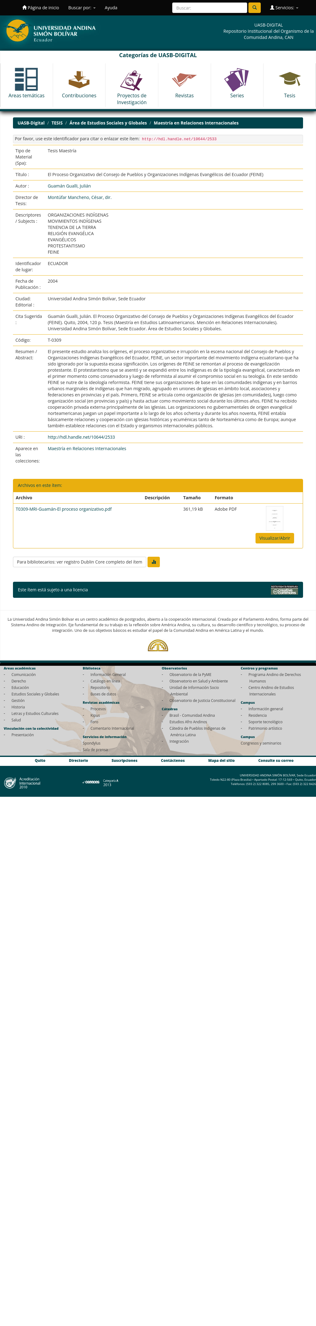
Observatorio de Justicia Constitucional (202, 700)
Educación (20, 687)
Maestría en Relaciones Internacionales (196, 123)
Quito (40, 760)
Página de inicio (40, 8)
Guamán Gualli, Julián (69, 186)
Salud (16, 719)
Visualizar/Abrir (275, 538)
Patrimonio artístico (265, 728)
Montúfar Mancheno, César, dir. (80, 197)
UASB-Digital (31, 123)
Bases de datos (103, 693)
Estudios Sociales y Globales (35, 693)
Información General (108, 674)
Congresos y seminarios (261, 743)
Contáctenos (173, 760)
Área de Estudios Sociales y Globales (108, 123)
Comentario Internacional (112, 728)
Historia (18, 706)
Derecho (18, 680)
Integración (179, 741)
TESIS (57, 123)
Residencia (257, 715)
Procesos (98, 708)
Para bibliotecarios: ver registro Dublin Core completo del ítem (79, 562)
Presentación (22, 734)
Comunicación (23, 674)
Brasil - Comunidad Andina (192, 715)
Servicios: (284, 8)
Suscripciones (124, 760)
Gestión (18, 700)
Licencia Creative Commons (116, 590)
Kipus (95, 715)
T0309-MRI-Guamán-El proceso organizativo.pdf (64, 509)
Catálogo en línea (105, 680)
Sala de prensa (95, 749)
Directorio (78, 760)
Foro (94, 721)
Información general (265, 708)
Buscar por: (81, 8)
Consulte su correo (275, 760)
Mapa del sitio (221, 760)
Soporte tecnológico (265, 721)
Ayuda (111, 8)
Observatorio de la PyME (190, 674)
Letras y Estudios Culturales (35, 713)
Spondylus (91, 743)
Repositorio (100, 687)
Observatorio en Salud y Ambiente (198, 680)
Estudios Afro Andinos (188, 721)
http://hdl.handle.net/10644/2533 (81, 437)
